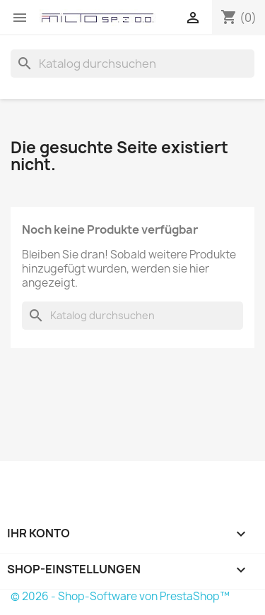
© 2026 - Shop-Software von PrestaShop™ (120, 596)
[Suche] (132, 63)
